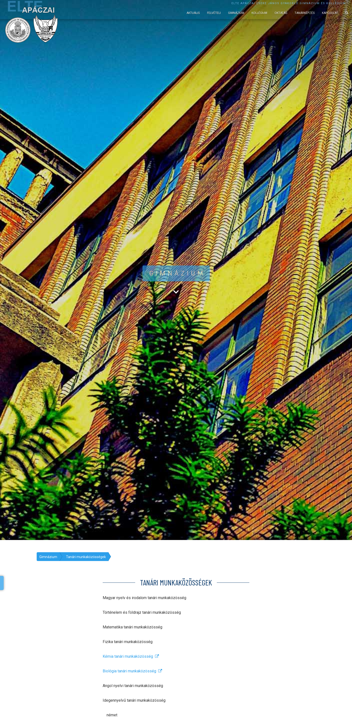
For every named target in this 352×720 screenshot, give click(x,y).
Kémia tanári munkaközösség (131, 656)
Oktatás (281, 13)
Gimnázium (236, 13)
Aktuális (193, 13)
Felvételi (214, 13)
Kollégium (259, 13)
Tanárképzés (305, 13)
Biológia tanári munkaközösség (132, 671)
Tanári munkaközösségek (86, 557)
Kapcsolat (330, 13)
